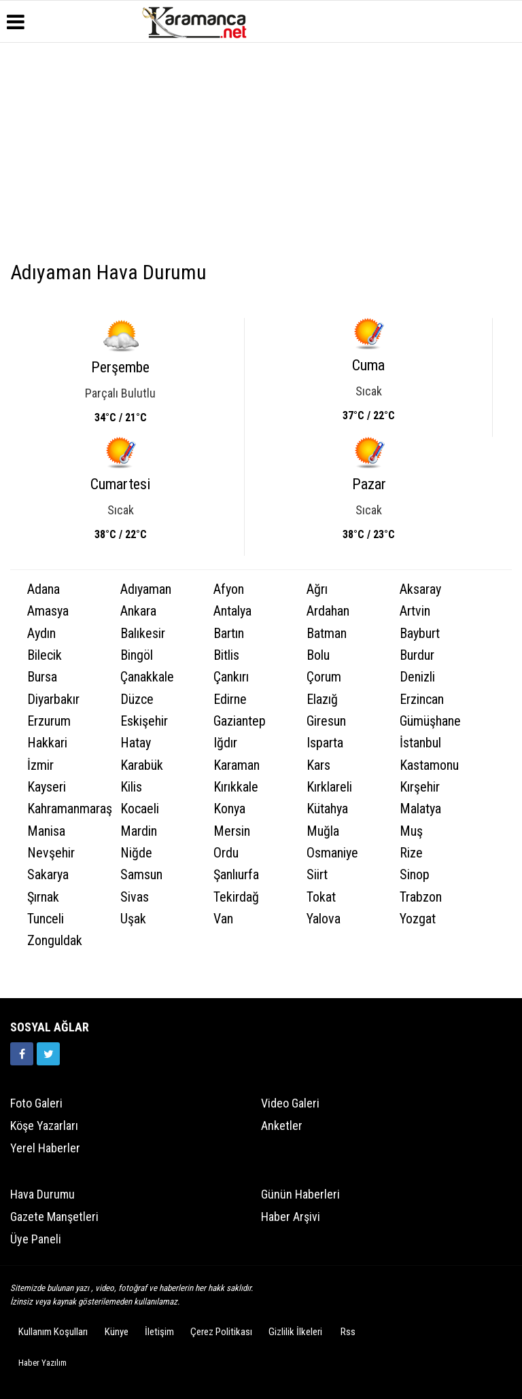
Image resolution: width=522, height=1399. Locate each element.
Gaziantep (239, 721)
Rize (411, 853)
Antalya (232, 611)
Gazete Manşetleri (54, 1216)
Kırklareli (329, 787)
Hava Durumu (42, 1194)
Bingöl (136, 655)
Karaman (236, 765)
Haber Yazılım (42, 1363)
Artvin (415, 611)
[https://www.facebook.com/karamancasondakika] (21, 1053)
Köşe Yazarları (44, 1125)
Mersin (231, 831)
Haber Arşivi (290, 1216)
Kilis (131, 787)
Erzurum (49, 721)
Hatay (135, 743)
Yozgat (418, 919)
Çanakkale (147, 677)
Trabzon (421, 897)
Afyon (228, 589)
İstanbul (420, 743)
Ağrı (317, 589)
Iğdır (225, 743)
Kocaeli (139, 809)
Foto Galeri (36, 1103)
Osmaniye (332, 853)
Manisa (46, 831)
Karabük (141, 765)
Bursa (42, 677)
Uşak (133, 919)
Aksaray (420, 589)
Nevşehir (51, 853)
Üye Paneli (35, 1239)
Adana (43, 589)
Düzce (137, 699)
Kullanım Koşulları (53, 1332)
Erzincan (422, 699)
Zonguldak (54, 940)
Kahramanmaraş (65, 809)
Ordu (226, 853)
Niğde (136, 853)
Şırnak (43, 897)
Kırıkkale (235, 787)
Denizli (417, 677)
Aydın (41, 633)
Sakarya (48, 875)
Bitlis (226, 655)
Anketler (281, 1125)
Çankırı (231, 677)
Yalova (324, 919)
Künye (116, 1332)
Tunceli (45, 919)
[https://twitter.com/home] (48, 1053)
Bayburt (420, 633)
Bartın (228, 633)
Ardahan (328, 611)
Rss (348, 1332)
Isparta (325, 743)
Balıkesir (142, 633)
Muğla (323, 831)
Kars (318, 765)
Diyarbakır (53, 699)
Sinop (415, 875)
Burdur (417, 655)
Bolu (318, 655)
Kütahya (327, 809)
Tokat (321, 897)
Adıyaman (145, 589)
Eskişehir (144, 721)
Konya (229, 809)
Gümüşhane (430, 721)
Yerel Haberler (45, 1148)
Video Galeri (290, 1103)
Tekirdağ (236, 897)
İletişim (159, 1332)
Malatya (420, 809)
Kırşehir (420, 787)
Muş (411, 831)
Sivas (134, 897)
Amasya (48, 611)
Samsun (141, 875)
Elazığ (322, 699)
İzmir (40, 765)
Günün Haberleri (300, 1194)
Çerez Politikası (221, 1332)
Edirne (230, 699)
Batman (327, 633)
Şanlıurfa (236, 875)
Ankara (138, 611)
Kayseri (46, 787)
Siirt (317, 875)
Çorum (324, 677)
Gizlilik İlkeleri (295, 1332)
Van (223, 919)
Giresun (326, 721)
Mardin (138, 831)
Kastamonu (429, 765)
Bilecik (44, 655)
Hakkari (47, 743)
